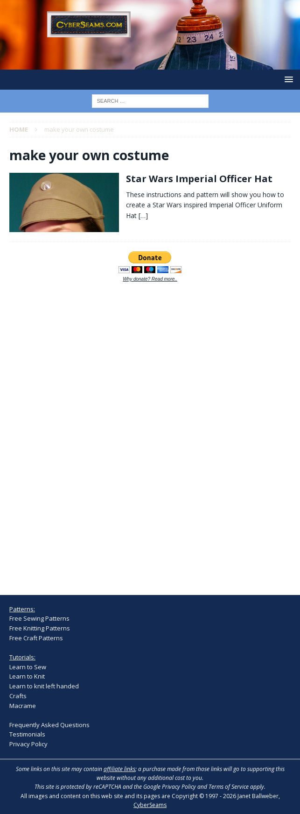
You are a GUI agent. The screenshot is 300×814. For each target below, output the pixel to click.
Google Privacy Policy (169, 787)
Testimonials (27, 734)
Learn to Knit (27, 676)
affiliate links (119, 769)
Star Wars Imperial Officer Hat (199, 178)
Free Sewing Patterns (39, 618)
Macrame (22, 705)
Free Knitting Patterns (39, 628)
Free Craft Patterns (36, 638)
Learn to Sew (27, 667)
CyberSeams (150, 805)
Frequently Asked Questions (49, 725)
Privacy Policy (28, 744)
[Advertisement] (79, 433)
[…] (143, 215)
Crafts (18, 696)
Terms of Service (229, 787)
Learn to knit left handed (44, 686)
